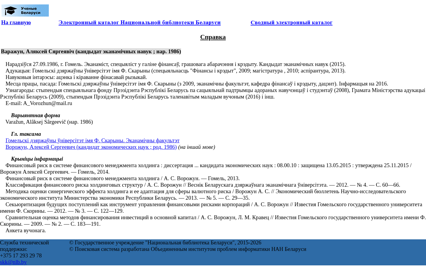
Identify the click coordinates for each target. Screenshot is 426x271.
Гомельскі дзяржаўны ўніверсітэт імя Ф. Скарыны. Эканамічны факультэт (93, 140)
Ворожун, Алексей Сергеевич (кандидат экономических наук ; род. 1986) (91, 147)
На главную (16, 22)
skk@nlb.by (13, 262)
